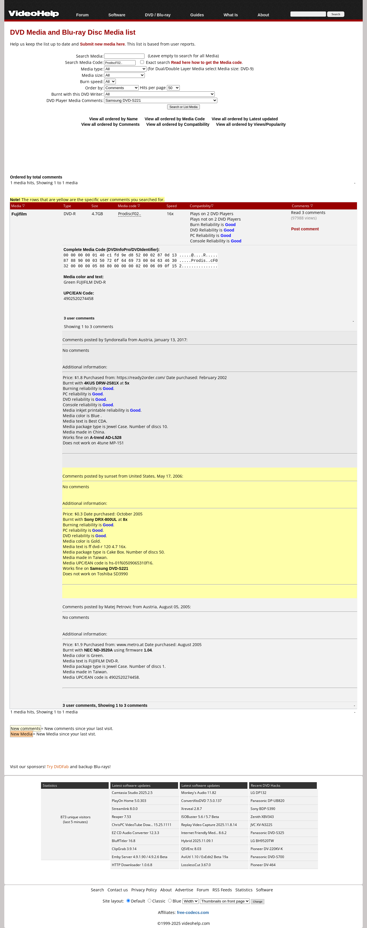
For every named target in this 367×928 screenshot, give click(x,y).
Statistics (244, 889)
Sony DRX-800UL (100, 519)
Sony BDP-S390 (263, 808)
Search (97, 889)
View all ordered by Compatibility (177, 124)
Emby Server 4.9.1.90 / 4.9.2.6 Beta (139, 856)
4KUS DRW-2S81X (101, 383)
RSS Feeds (222, 889)
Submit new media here (102, 44)
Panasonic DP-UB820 (267, 800)
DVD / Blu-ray (158, 14)
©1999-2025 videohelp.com (183, 923)
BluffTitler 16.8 (123, 840)
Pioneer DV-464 (263, 864)
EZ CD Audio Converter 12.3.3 (135, 832)
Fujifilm (19, 214)
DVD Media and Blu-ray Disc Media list (72, 32)
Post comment (305, 228)
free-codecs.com (193, 912)
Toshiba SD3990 (112, 573)
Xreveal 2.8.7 (191, 808)
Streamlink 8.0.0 (125, 808)
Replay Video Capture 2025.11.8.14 (209, 824)
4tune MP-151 (110, 443)
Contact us (118, 889)
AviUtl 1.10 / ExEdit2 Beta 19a (204, 856)
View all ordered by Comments (110, 124)
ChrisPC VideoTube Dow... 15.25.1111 (141, 824)
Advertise (184, 889)
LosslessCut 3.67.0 (196, 864)
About (263, 14)
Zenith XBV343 (262, 816)
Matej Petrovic (118, 606)
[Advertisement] (183, 150)
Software (116, 14)
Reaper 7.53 (121, 816)
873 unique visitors (75, 817)
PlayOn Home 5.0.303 (129, 800)
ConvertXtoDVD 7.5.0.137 (201, 800)
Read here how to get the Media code (206, 62)
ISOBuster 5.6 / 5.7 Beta (200, 816)
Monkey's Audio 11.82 (198, 792)
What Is (231, 14)
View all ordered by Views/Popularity (251, 124)
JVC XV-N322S (261, 824)
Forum (82, 14)
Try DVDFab (58, 766)
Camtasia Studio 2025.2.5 (132, 792)
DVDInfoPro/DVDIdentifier (132, 249)
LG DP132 (258, 792)
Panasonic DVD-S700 (267, 856)
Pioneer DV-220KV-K (267, 848)
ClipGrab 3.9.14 (124, 848)
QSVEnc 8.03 (191, 848)
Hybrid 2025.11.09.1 (197, 840)
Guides (197, 14)
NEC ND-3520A (98, 650)
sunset (110, 476)
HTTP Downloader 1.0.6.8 (132, 864)
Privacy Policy (144, 889)
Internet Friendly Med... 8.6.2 (204, 832)
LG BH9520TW (262, 840)
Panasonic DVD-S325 (267, 832)
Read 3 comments (308, 212)
